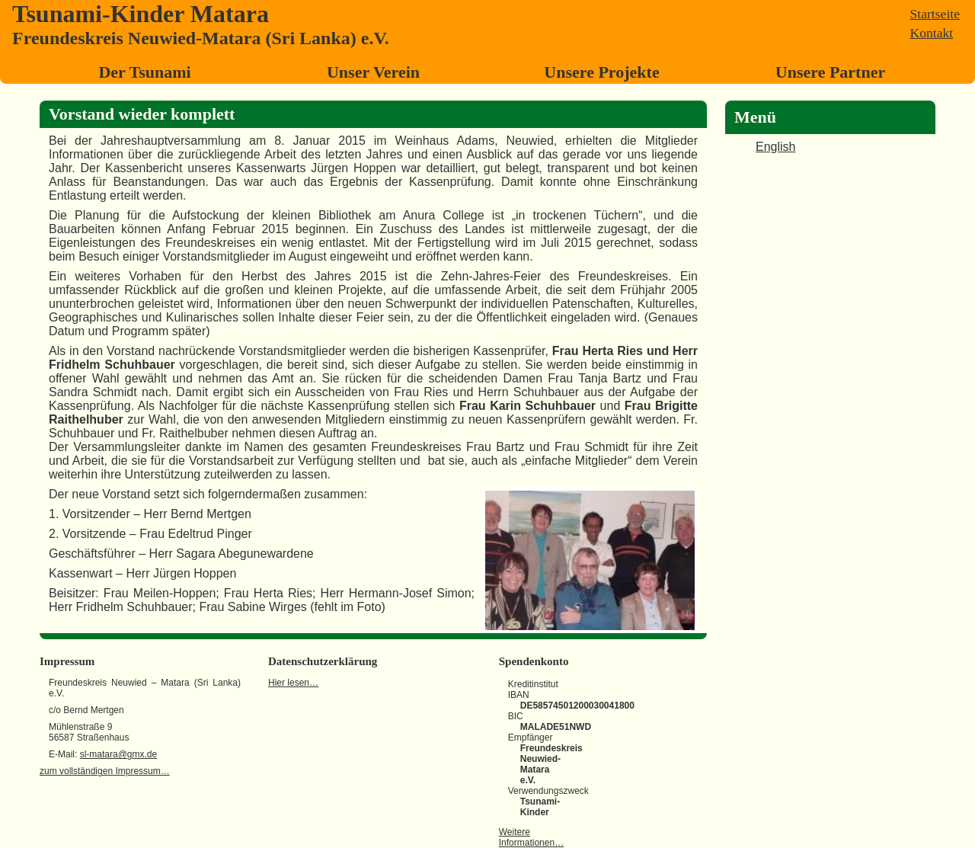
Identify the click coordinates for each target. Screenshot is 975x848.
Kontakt (932, 32)
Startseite (935, 13)
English (775, 146)
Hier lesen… (293, 682)
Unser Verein (373, 72)
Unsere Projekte (601, 72)
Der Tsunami (144, 72)
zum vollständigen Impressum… (105, 771)
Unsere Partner (830, 72)
